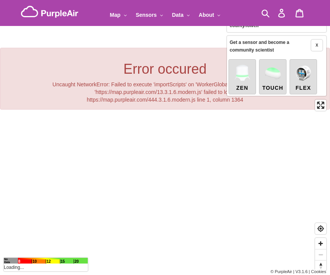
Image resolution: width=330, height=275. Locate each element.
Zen (242, 77)
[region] (165, 137)
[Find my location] (320, 228)
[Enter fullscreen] (320, 105)
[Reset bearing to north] (320, 265)
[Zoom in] (320, 243)
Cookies (318, 271)
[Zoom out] (320, 254)
